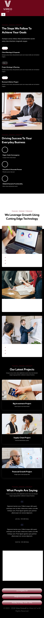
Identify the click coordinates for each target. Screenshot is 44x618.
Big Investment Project (22, 403)
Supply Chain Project (22, 437)
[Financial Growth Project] (22, 448)
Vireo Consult (21, 608)
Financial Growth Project (22, 472)
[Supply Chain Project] (22, 414)
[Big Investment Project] (22, 380)
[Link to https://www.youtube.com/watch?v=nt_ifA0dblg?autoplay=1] (22, 204)
